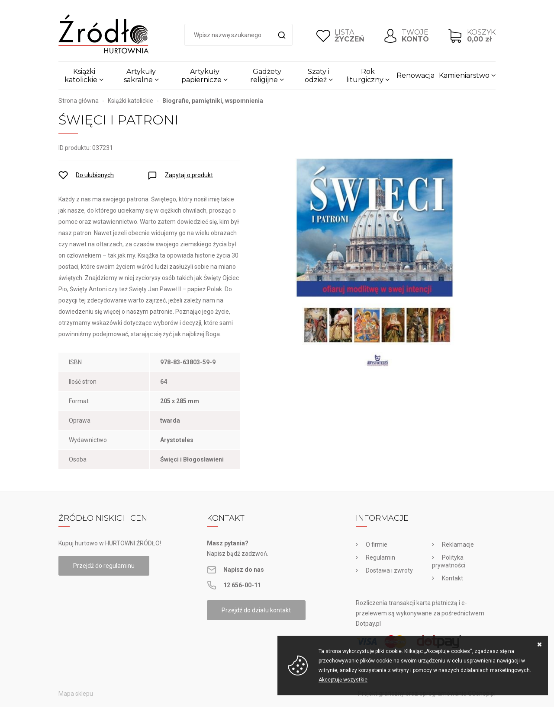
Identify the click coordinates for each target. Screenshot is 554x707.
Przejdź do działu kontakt (256, 610)
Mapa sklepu (75, 693)
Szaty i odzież (317, 75)
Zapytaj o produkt (189, 175)
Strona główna (78, 100)
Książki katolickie (80, 75)
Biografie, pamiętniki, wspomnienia (212, 100)
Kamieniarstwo (464, 75)
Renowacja (415, 75)
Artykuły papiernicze (201, 75)
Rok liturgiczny (364, 75)
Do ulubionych (95, 175)
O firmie (376, 544)
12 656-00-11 (242, 585)
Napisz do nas (243, 569)
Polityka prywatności (448, 561)
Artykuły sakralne (140, 75)
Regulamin (380, 557)
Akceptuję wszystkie (343, 680)
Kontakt (452, 578)
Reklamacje (458, 544)
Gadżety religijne (265, 75)
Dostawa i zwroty (389, 570)
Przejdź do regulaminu (104, 565)
